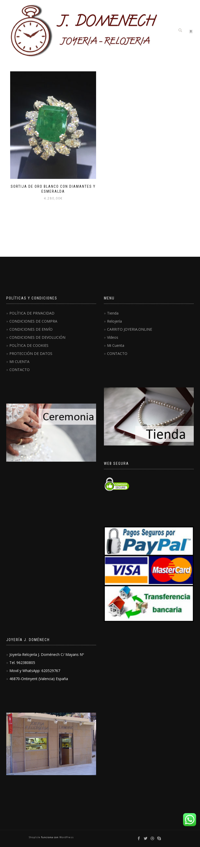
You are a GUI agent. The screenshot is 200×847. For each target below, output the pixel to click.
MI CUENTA (19, 361)
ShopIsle (35, 837)
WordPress (66, 837)
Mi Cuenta (115, 345)
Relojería (114, 321)
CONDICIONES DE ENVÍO (31, 329)
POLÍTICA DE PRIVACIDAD (31, 313)
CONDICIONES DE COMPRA (33, 321)
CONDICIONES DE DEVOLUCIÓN (37, 337)
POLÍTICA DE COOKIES (28, 345)
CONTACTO (19, 369)
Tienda (112, 313)
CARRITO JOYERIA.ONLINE (129, 329)
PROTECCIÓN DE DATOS (30, 353)
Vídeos (112, 337)
